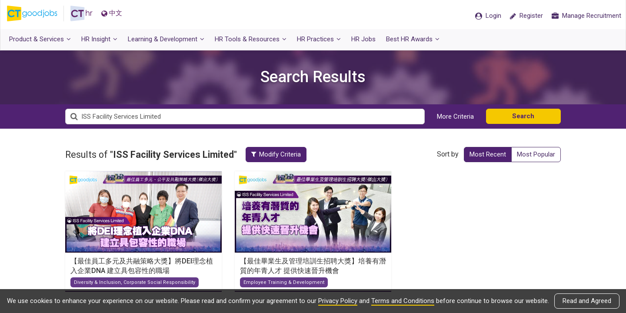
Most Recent (488, 154)
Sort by (448, 154)
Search (523, 116)
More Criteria (455, 116)
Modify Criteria (279, 154)
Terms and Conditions (402, 301)
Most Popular (536, 154)
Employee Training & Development (283, 282)
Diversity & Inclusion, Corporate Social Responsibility (134, 282)
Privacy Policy (337, 301)
